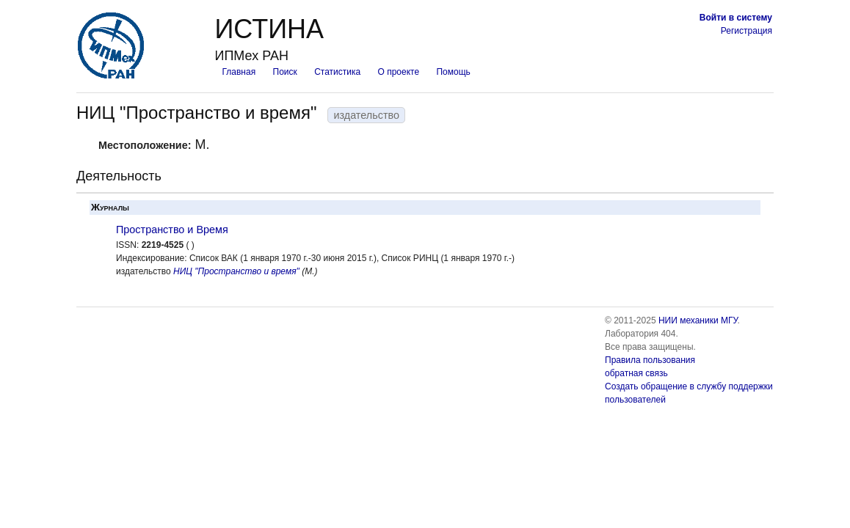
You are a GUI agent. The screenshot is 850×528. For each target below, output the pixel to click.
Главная (238, 72)
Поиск (285, 72)
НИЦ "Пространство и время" (236, 271)
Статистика (337, 72)
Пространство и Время (172, 229)
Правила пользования (650, 360)
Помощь (453, 72)
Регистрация (746, 31)
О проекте (399, 72)
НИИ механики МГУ (698, 320)
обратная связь (636, 373)
